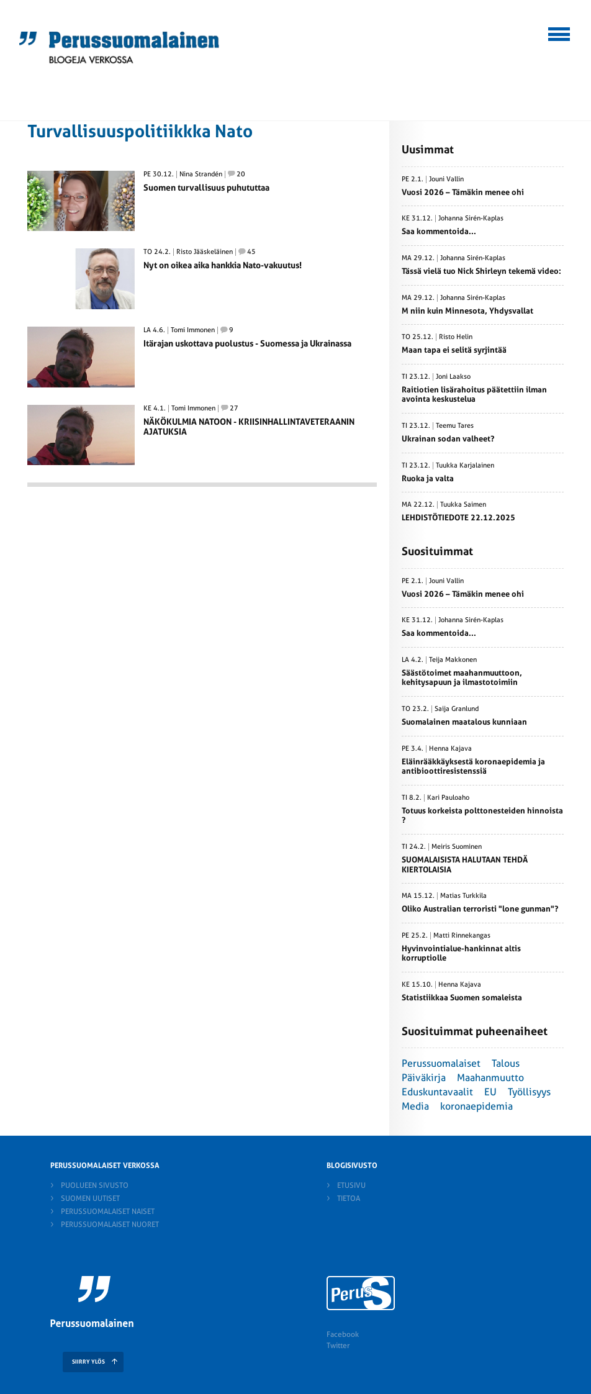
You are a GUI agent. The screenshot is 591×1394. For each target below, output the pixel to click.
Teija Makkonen (453, 660)
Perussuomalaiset (441, 1063)
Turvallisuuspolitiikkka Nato (140, 131)
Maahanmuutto (490, 1078)
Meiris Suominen (456, 847)
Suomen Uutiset (90, 1198)
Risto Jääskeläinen (204, 252)
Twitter (338, 1345)
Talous (506, 1063)
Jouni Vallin (446, 179)
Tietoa (348, 1198)
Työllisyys (529, 1092)
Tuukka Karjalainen (465, 465)
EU (490, 1092)
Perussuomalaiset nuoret (110, 1224)
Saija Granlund (457, 709)
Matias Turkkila (463, 896)
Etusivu (351, 1185)
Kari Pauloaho (448, 798)
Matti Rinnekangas (461, 935)
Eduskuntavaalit (437, 1092)
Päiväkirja (424, 1078)
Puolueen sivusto (95, 1185)
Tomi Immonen (193, 330)
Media (415, 1106)
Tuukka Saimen (463, 505)
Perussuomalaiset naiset (108, 1211)
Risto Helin (455, 337)
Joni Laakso (453, 377)
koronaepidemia (476, 1106)
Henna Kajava (450, 749)
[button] (559, 32)
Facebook (343, 1334)
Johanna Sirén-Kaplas (470, 218)
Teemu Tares (455, 426)
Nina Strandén (200, 174)
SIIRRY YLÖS (88, 1362)
